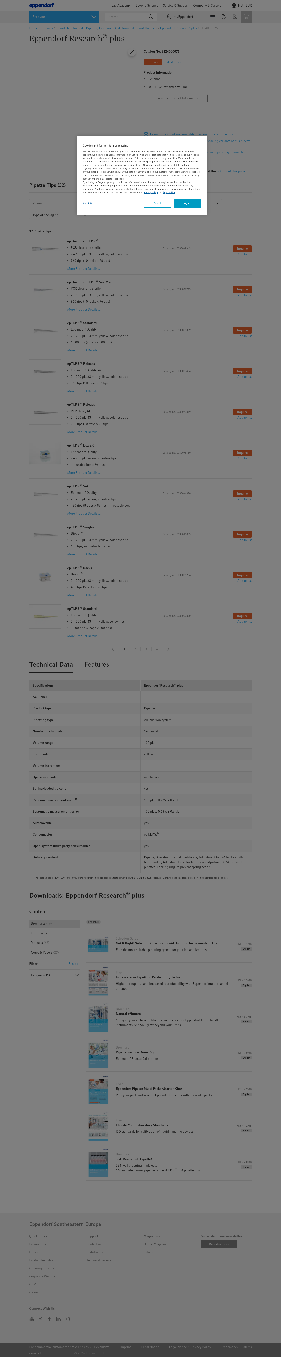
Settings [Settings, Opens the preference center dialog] (87, 203)
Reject (157, 203)
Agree (187, 203)
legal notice (169, 192)
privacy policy (150, 192)
